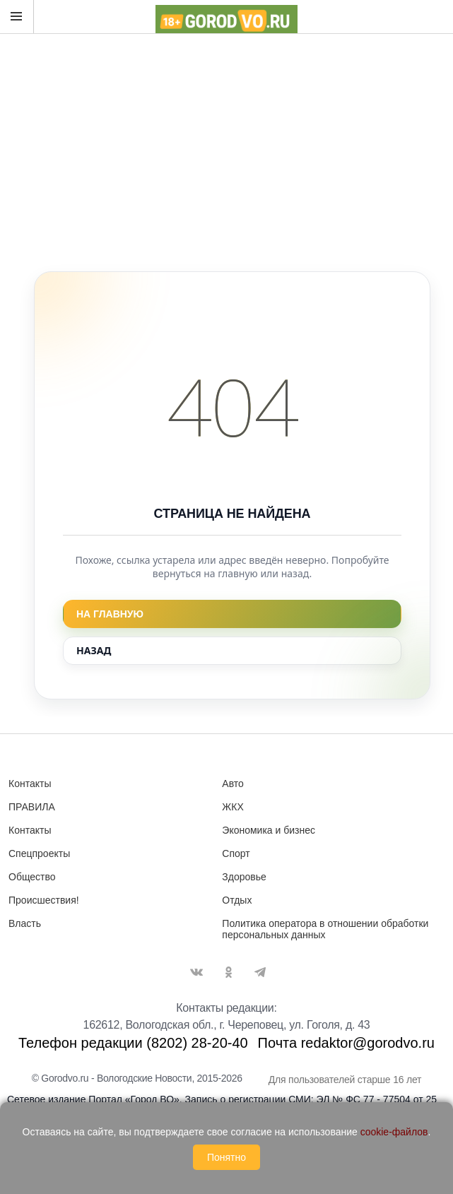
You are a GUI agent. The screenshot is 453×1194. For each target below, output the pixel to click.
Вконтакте (196, 972)
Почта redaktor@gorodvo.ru (346, 1043)
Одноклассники (228, 972)
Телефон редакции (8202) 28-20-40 (133, 1043)
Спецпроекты (39, 853)
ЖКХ (232, 806)
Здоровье (244, 876)
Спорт (235, 853)
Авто (233, 783)
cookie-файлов (394, 1131)
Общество (32, 876)
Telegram (260, 972)
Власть (24, 923)
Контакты (29, 783)
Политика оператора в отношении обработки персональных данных (325, 929)
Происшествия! (43, 900)
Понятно (226, 1157)
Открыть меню (16, 16)
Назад (93, 650)
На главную (109, 614)
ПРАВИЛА (31, 806)
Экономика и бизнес (268, 830)
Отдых (237, 900)
